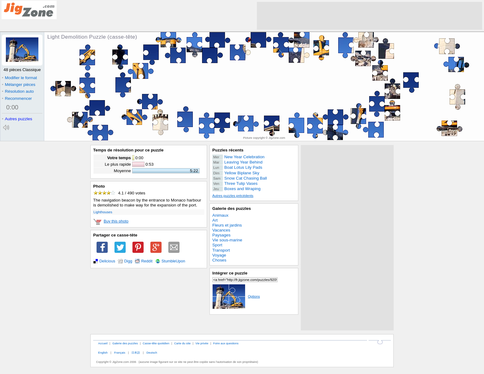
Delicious (107, 261)
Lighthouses (102, 212)
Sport (217, 245)
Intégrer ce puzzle (230, 273)
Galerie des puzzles (231, 208)
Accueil (102, 343)
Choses (219, 260)
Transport (221, 250)
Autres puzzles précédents (232, 196)
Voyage (219, 255)
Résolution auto (18, 91)
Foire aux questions (226, 343)
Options (236, 296)
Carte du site (182, 343)
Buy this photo (116, 221)
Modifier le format (19, 77)
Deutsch (151, 352)
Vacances (221, 230)
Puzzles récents (228, 150)
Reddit (147, 261)
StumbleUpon (173, 261)
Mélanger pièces (18, 84)
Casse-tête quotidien (156, 343)
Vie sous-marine (227, 240)
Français (119, 352)
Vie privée (202, 343)
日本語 (136, 352)
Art (215, 220)
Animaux (220, 215)
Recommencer (17, 98)
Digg (128, 261)
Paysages (221, 235)
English (103, 352)
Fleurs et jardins (227, 225)
